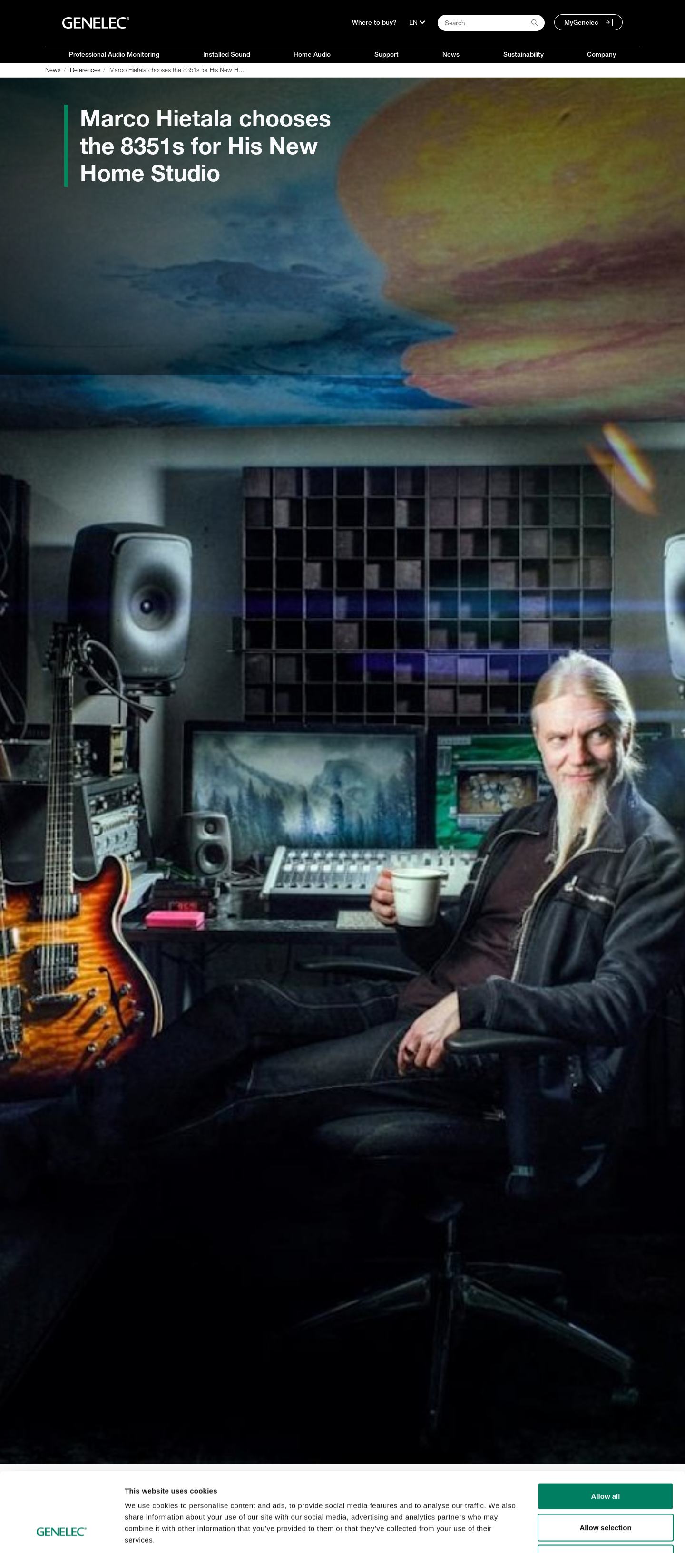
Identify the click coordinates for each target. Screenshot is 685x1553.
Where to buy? (374, 22)
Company (601, 54)
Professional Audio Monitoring (114, 54)
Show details (499, 1534)
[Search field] (491, 23)
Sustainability (523, 54)
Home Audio (312, 54)
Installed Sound (226, 54)
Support (386, 54)
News (451, 54)
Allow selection (605, 1460)
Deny (606, 1490)
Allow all (605, 1428)
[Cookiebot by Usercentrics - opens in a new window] (61, 1534)
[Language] (417, 22)
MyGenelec (581, 22)
